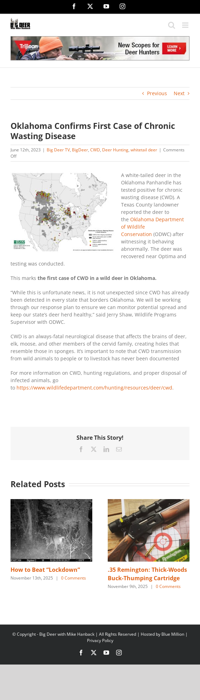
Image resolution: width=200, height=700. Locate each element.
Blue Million (172, 634)
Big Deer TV (58, 150)
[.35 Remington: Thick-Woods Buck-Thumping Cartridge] (148, 502)
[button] (16, 544)
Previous (157, 93)
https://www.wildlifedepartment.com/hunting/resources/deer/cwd (94, 387)
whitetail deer (144, 150)
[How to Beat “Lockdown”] (51, 502)
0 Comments (73, 578)
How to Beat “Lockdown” (45, 570)
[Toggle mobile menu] (185, 25)
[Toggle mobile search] (171, 25)
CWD (95, 150)
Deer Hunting (115, 150)
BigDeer (80, 150)
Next (179, 93)
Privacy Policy (100, 640)
